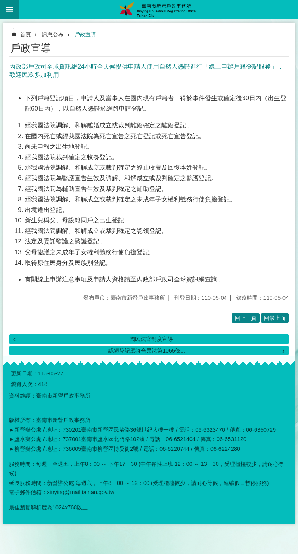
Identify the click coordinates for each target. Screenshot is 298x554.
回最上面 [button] (275, 318)
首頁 (25, 34)
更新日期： (24, 373)
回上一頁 (245, 318)
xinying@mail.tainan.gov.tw (80, 492)
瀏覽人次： (24, 384)
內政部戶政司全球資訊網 (171, 279)
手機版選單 (9, 9)
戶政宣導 (85, 34)
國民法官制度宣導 (151, 339)
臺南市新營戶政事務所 (158, 9)
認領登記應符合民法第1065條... (146, 350)
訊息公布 (53, 34)
